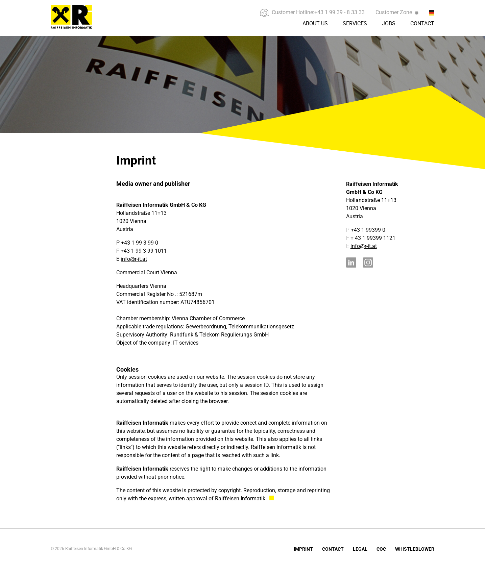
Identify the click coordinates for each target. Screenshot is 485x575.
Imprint (303, 549)
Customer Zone (396, 12)
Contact (422, 23)
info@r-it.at (134, 259)
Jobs (388, 23)
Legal (360, 549)
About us (315, 23)
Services (355, 23)
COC (381, 549)
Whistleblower (414, 549)
